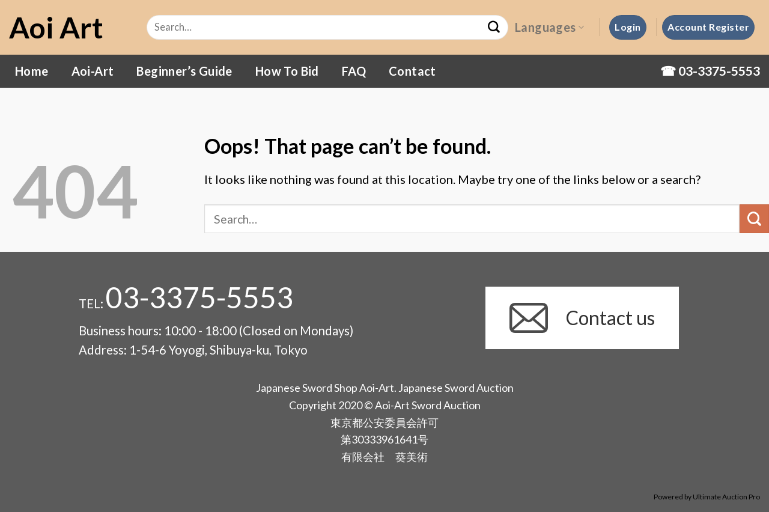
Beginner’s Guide (184, 71)
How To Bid (287, 71)
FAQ (354, 71)
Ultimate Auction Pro (726, 496)
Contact (412, 71)
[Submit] (754, 219)
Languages (549, 27)
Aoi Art (56, 27)
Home (32, 71)
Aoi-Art (92, 71)
